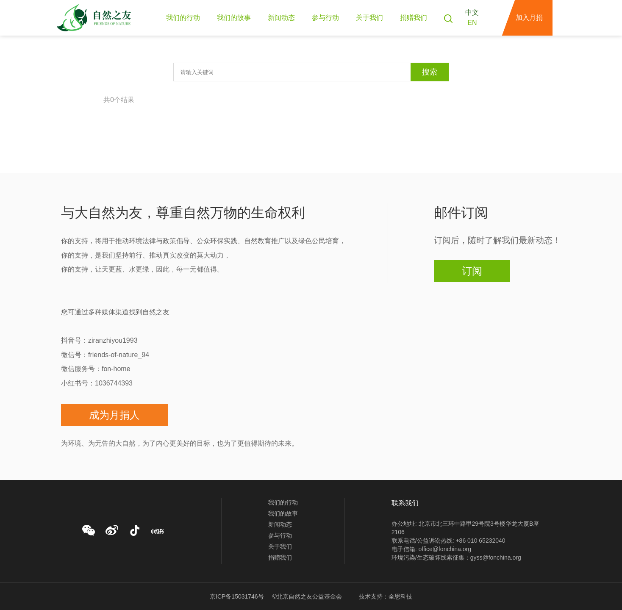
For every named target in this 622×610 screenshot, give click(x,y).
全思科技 (400, 596)
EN (472, 22)
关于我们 (369, 17)
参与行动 (325, 17)
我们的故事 (234, 17)
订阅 (472, 271)
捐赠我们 (413, 17)
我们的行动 (183, 17)
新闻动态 (281, 17)
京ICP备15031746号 (237, 596)
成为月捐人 (114, 415)
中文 (472, 12)
